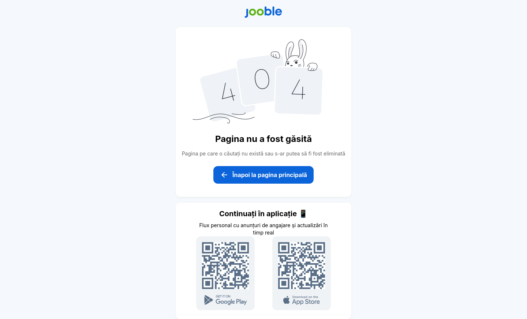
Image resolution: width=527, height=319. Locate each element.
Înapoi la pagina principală (263, 174)
